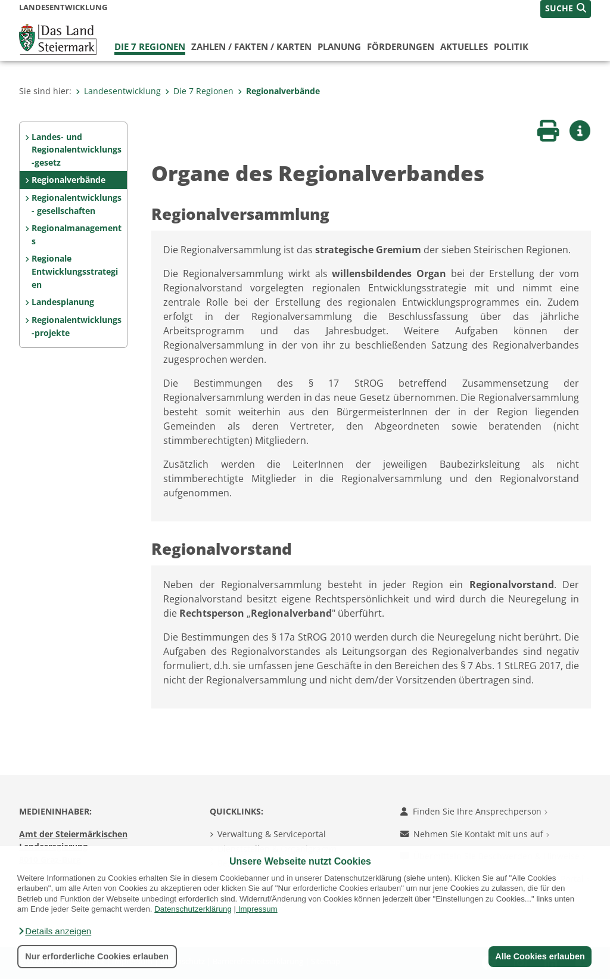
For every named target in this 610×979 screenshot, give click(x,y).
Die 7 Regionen (149, 46)
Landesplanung (63, 301)
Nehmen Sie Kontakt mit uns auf (474, 834)
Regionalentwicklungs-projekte (77, 326)
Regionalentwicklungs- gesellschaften (77, 204)
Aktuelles (464, 46)
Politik (511, 46)
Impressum (258, 909)
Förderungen (400, 46)
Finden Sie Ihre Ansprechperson (473, 811)
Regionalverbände (279, 91)
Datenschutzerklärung (193, 909)
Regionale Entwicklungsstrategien (75, 271)
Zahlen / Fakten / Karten (251, 46)
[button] (54, 931)
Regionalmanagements (77, 234)
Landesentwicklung (118, 91)
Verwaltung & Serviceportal (271, 834)
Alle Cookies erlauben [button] (539, 956)
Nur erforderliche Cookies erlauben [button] (97, 956)
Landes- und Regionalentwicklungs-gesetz (77, 149)
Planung (339, 46)
